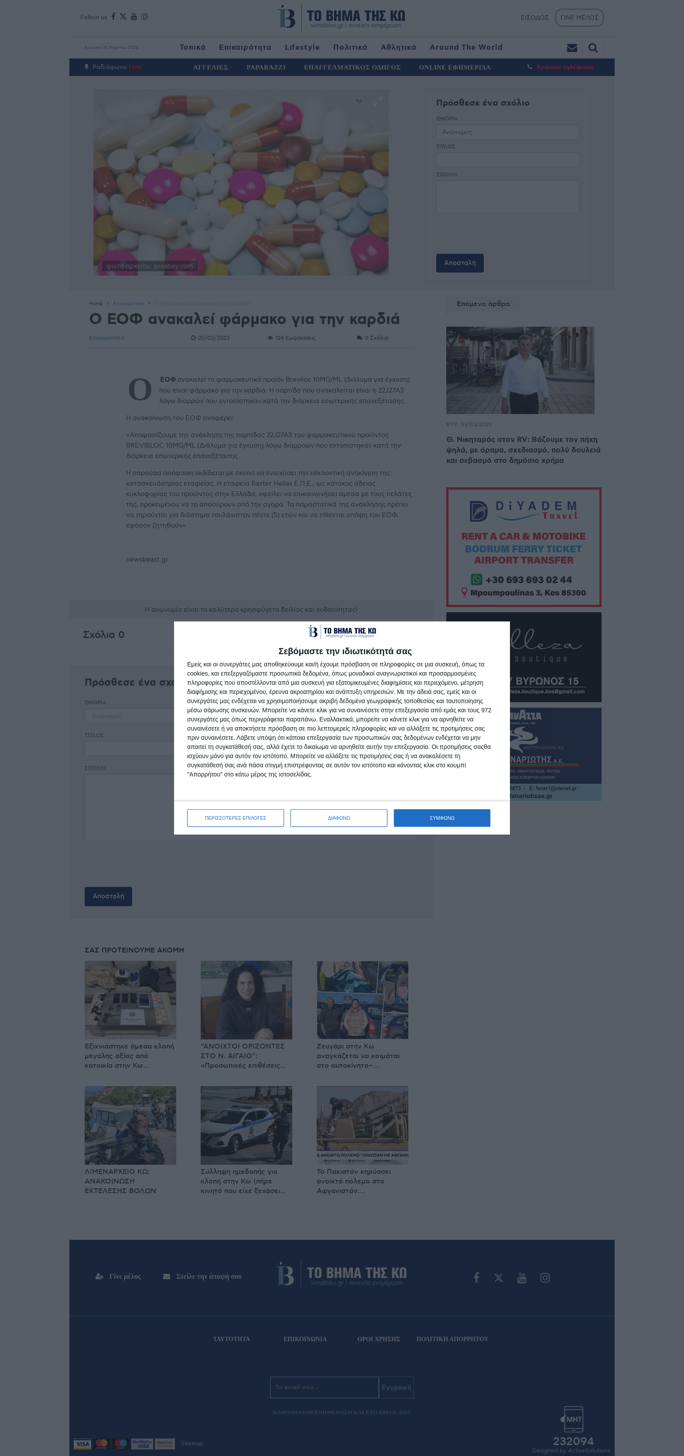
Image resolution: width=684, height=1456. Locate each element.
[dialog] (342, 728)
